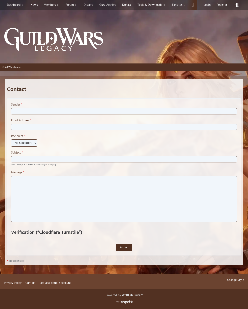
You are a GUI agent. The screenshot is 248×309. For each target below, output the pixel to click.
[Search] (237, 5)
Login (207, 5)
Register (222, 5)
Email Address (20, 120)
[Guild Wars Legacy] (124, 40)
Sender (15, 104)
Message (16, 172)
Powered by (124, 295)
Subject (16, 152)
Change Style (235, 280)
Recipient (17, 136)
